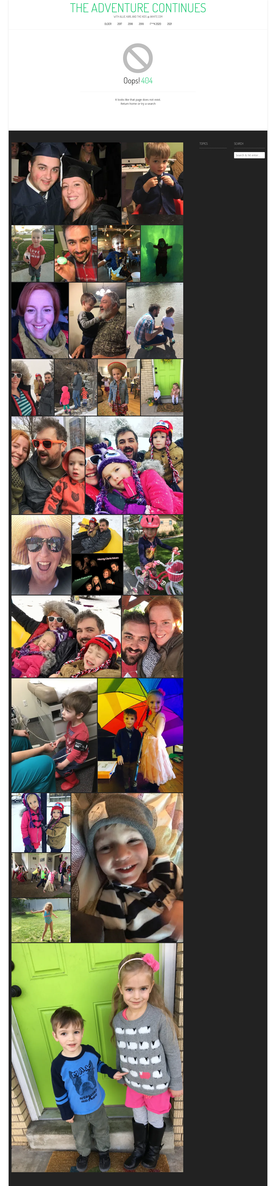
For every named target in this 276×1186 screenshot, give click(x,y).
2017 (119, 23)
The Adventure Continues (138, 7)
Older (107, 23)
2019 (141, 23)
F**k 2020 (155, 23)
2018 (130, 23)
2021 (169, 23)
